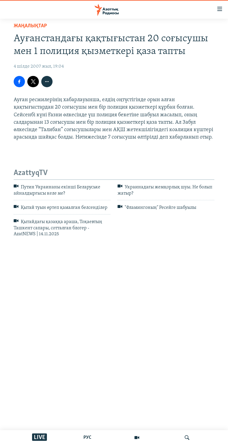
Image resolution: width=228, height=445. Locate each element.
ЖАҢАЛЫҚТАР (30, 26)
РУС (87, 437)
